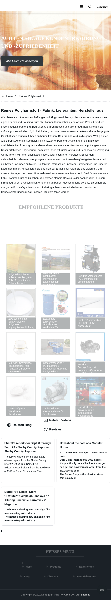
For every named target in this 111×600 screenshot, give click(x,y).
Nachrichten (87, 566)
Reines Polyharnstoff (31, 96)
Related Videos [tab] (57, 420)
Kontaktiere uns (87, 576)
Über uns (53, 576)
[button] (81, 6)
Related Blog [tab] (19, 425)
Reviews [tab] (53, 430)
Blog (27, 576)
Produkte (56, 566)
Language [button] (102, 6)
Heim (9, 96)
